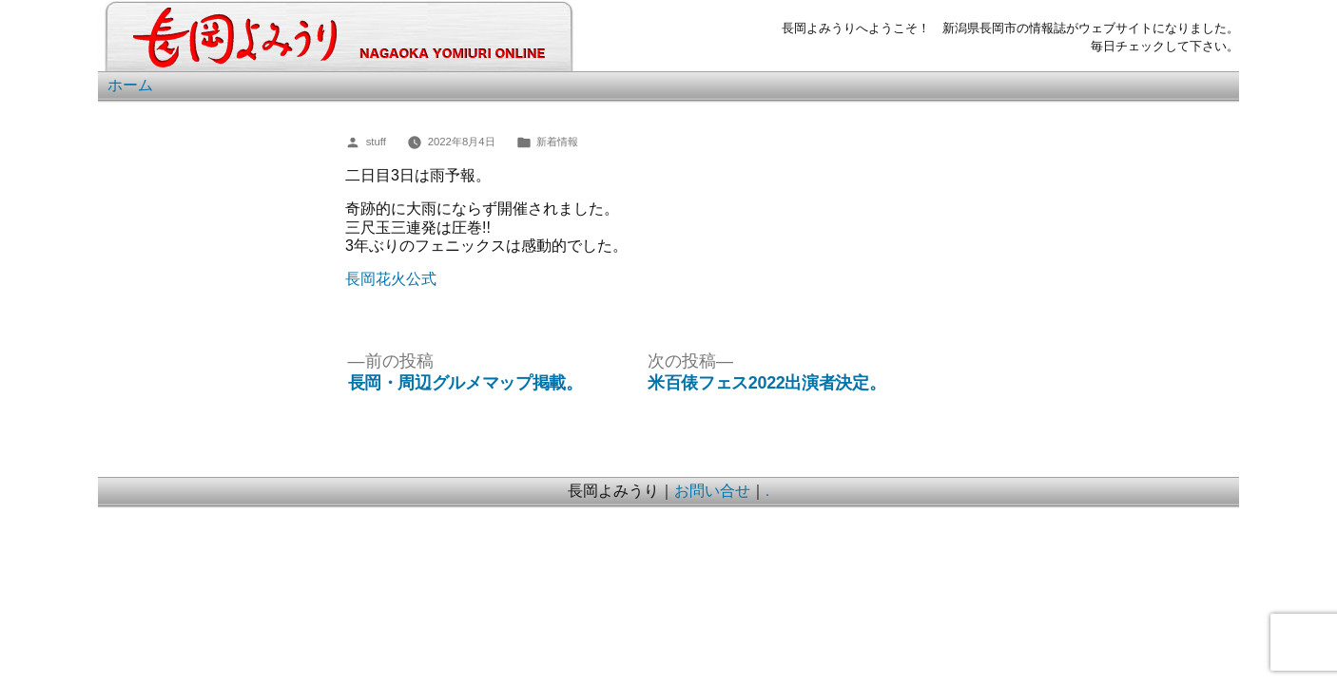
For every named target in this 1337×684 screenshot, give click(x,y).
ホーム (130, 85)
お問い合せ (712, 491)
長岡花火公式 (390, 279)
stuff (376, 141)
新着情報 (557, 141)
